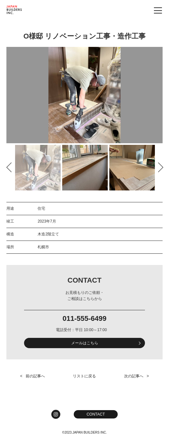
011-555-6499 (84, 318)
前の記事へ (35, 376)
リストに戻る (84, 376)
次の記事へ (133, 376)
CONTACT (96, 414)
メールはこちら (84, 343)
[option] (84, 95)
